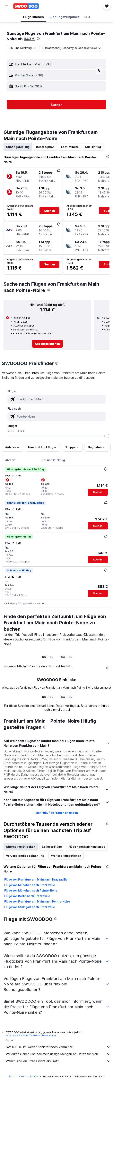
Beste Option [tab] (45, 147)
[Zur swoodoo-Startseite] (26, 6)
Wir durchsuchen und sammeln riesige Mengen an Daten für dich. (58, 1054)
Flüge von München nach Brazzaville (29, 885)
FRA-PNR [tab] (66, 657)
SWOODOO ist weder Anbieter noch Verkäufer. (58, 1047)
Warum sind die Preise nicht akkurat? (58, 1061)
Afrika (22, 1076)
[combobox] (22, 48)
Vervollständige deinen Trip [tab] (25, 855)
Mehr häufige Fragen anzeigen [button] (56, 812)
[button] (6, 6)
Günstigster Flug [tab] (18, 147)
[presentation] (38, 38)
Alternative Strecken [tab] (20, 846)
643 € (29, 39)
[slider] (106, 436)
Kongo (34, 1076)
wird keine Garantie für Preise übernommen (31, 1035)
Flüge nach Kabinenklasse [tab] (86, 846)
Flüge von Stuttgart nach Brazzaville (29, 907)
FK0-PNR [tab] (47, 657)
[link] (47, 344)
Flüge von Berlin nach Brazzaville (27, 896)
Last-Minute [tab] (70, 147)
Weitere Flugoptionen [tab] (66, 855)
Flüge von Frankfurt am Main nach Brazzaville (35, 879)
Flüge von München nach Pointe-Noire (30, 890)
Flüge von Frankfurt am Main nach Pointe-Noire (37, 901)
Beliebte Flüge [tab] (52, 846)
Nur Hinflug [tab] (93, 147)
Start (11, 1076)
